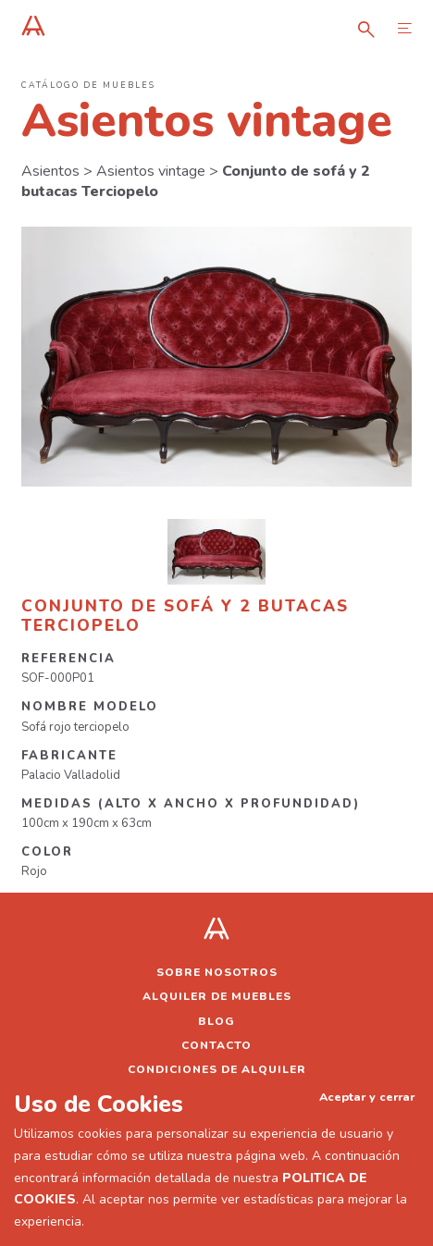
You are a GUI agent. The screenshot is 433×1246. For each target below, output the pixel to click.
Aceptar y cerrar (366, 1096)
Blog (216, 1021)
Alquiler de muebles (216, 996)
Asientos (50, 171)
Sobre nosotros (217, 972)
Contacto (216, 1045)
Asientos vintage (150, 171)
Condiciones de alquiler (217, 1069)
